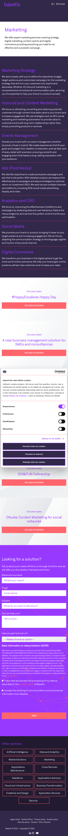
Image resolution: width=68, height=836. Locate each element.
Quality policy (52, 819)
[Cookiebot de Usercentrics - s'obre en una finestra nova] (54, 372)
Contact (34, 822)
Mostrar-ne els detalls (51, 439)
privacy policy (12, 676)
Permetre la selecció (34, 454)
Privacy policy (40, 819)
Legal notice (15, 819)
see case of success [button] (34, 306)
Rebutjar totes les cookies (34, 462)
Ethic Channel (44, 822)
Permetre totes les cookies (34, 446)
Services (60, 3)
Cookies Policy (27, 819)
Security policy (24, 822)
